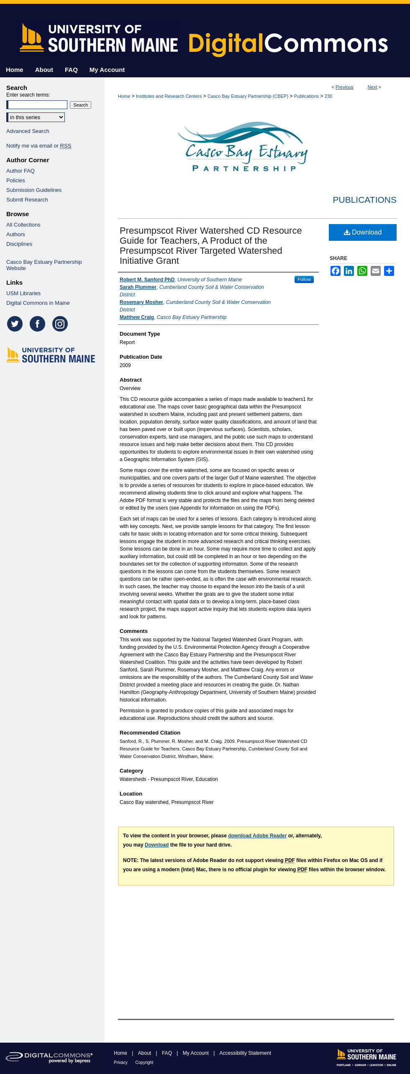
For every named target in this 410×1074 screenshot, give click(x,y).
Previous (345, 86)
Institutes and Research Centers (169, 96)
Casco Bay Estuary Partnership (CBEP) (248, 96)
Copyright (145, 1062)
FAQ (167, 1053)
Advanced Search (27, 131)
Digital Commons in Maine (38, 303)
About (145, 1053)
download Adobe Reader (257, 836)
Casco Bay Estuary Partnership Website (44, 265)
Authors (15, 234)
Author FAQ (20, 171)
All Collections (23, 225)
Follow (304, 279)
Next (372, 86)
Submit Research (27, 199)
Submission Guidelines (34, 190)
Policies (15, 180)
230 (328, 96)
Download (363, 232)
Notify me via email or (38, 146)
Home (124, 96)
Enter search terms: (28, 95)
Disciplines (19, 244)
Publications (306, 96)
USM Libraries (23, 293)
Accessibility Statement (245, 1053)
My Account (196, 1053)
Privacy (121, 1062)
